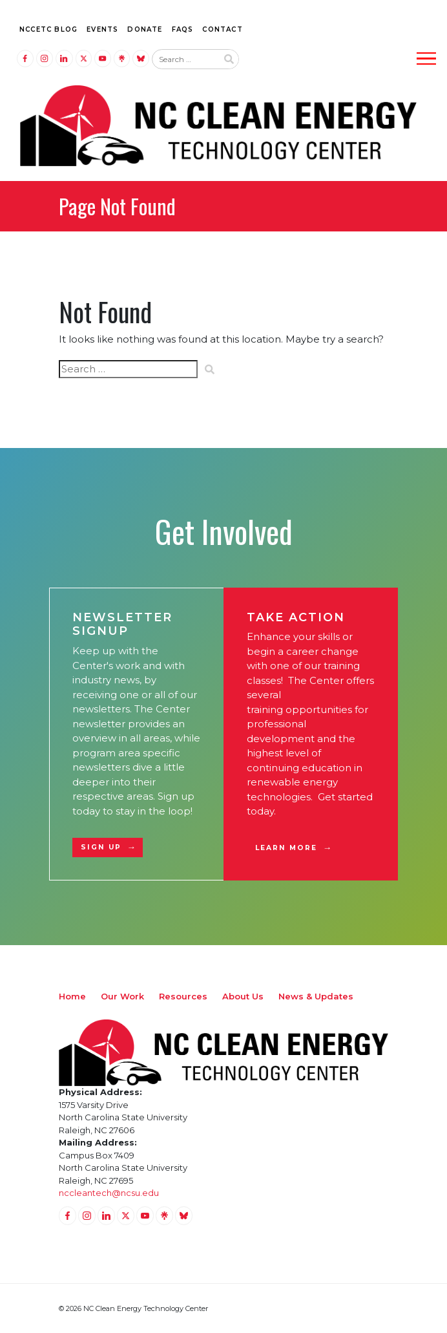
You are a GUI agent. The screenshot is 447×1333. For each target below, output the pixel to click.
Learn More (286, 848)
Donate (144, 29)
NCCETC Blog (48, 29)
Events (102, 29)
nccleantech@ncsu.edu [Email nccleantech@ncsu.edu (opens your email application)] (109, 1193)
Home (72, 996)
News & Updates (315, 996)
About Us (243, 996)
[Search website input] (184, 59)
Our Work (122, 996)
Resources (183, 996)
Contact (222, 29)
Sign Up (101, 847)
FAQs (183, 29)
